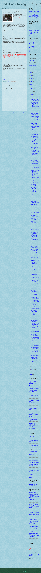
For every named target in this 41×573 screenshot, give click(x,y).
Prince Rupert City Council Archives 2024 (33, 391)
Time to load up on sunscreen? (34, 314)
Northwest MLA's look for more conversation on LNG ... (34, 272)
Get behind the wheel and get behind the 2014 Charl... (35, 324)
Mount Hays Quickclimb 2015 (33, 503)
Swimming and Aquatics (32, 515)
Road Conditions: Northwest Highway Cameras (33, 397)
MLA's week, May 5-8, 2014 (35, 292)
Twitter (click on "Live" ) (32, 65)
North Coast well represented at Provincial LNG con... (35, 202)
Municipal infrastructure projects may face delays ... (35, 283)
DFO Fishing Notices (32, 409)
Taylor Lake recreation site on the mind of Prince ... (35, 252)
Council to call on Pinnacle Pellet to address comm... (35, 261)
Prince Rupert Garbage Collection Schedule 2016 (33, 406)
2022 (31, 72)
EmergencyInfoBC (32, 413)
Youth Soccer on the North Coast (34, 514)
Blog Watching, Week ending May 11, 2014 (34, 291)
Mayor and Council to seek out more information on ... (35, 341)
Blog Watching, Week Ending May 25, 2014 (34, 158)
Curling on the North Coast (33, 528)
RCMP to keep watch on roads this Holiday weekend (34, 236)
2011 (31, 375)
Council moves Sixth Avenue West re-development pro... (34, 255)
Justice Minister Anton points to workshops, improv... (34, 266)
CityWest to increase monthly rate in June (34, 358)
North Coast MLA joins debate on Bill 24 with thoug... (34, 114)
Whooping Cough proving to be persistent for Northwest (35, 332)
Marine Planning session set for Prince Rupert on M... (35, 301)
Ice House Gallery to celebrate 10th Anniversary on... (34, 185)
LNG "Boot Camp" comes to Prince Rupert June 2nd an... (35, 151)
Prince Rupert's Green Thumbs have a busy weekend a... (34, 103)
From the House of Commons (33, 442)
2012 (31, 374)
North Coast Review (14, 4)
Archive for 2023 (31, 42)
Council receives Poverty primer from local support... (34, 364)
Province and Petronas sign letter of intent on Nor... (35, 356)
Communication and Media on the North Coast (33, 454)
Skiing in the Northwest (32, 523)
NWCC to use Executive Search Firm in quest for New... (35, 298)
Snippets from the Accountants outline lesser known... (34, 280)
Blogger (25, 571)
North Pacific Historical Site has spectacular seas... (35, 343)
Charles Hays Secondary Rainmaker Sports (33, 493)
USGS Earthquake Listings (33, 419)
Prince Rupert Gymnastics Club (34, 508)
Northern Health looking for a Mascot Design (35, 304)
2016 (31, 81)
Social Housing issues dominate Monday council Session (35, 258)
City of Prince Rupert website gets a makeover (35, 161)
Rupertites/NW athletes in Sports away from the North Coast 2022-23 (34, 540)
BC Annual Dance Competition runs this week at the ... (34, 335)
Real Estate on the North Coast (34, 470)
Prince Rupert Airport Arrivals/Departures (32, 424)
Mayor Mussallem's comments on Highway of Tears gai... (35, 275)
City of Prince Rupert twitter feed (34, 402)
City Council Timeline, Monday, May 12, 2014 (35, 263)
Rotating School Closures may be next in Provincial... (35, 269)
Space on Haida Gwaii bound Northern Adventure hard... (34, 321)
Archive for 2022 (31, 43)
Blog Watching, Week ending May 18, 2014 (34, 222)
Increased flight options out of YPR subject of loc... (35, 135)
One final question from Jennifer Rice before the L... (35, 100)
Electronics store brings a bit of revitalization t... (35, 353)
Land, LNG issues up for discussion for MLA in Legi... (34, 233)
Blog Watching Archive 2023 (33, 60)
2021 (31, 74)
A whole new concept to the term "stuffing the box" (35, 163)
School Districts (31, 436)
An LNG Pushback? (34, 204)
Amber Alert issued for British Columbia (34, 250)
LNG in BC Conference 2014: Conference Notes (35, 199)
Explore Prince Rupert (32, 383)
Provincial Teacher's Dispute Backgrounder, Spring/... (35, 216)
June (32, 94)
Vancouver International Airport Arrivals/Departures (34, 428)
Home (14, 112)
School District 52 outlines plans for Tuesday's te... (35, 191)
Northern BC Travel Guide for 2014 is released (35, 117)
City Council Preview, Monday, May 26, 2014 (35, 143)
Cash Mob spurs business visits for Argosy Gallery (35, 338)
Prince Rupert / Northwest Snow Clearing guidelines (34, 35)
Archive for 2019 (31, 47)
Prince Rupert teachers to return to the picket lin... (35, 119)
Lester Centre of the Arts (33, 484)
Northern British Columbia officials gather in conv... (35, 308)
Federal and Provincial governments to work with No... (35, 132)
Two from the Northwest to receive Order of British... (35, 106)
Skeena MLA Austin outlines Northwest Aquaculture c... (35, 348)
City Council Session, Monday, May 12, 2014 (35, 286)
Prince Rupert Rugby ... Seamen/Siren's (32, 531)
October (32, 88)
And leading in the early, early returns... (34, 316)
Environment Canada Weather (33, 414)
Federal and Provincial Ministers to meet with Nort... (34, 137)
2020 (31, 75)
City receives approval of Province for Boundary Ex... (34, 225)
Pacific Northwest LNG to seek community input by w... (35, 242)
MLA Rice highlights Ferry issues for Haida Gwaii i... (35, 351)
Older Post (25, 112)
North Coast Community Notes (33, 466)
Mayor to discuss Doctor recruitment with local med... (34, 210)
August (32, 91)
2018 (31, 78)
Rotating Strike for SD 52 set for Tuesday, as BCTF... (34, 219)
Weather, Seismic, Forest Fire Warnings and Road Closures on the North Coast (34, 477)
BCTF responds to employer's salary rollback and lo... (34, 188)
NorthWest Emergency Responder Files (32, 382)
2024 (31, 69)
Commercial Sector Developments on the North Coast (33, 451)
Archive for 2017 (31, 50)
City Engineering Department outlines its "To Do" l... (35, 360)
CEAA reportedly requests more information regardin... (35, 171)
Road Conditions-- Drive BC (33, 395)
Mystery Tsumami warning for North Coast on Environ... (35, 168)
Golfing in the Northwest (32, 537)
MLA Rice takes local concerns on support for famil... (35, 295)
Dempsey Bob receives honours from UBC (34, 154)
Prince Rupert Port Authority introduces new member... (35, 140)
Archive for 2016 (31, 51)
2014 (31, 84)
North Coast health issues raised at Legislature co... (35, 121)
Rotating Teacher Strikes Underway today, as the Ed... (35, 148)
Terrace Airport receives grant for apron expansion (35, 180)
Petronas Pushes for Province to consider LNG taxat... (35, 194)
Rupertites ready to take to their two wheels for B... (35, 156)
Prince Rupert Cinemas (32, 485)
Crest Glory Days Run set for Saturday (35, 318)
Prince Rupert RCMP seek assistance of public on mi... (35, 247)
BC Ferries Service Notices (33, 408)
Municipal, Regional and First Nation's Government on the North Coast (33, 464)
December (32, 85)
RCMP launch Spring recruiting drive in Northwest (34, 311)
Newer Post (4, 112)
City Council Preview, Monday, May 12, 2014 (35, 288)
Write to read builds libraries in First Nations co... (35, 129)
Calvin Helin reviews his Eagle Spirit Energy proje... (34, 174)
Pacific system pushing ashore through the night (35, 182)
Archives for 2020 (32, 46)
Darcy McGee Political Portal (33, 445)
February (32, 369)
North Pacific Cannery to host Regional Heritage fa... (35, 207)
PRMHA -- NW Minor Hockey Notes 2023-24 (33, 499)
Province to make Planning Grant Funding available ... (35, 230)
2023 (31, 71)
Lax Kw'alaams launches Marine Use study (34, 111)
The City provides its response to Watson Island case (34, 109)
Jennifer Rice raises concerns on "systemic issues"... (34, 124)
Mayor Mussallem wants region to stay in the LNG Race (35, 177)
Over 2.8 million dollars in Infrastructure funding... (35, 165)
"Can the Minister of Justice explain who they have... (35, 239)
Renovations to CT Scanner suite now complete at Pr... (35, 197)
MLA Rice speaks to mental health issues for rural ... (35, 329)
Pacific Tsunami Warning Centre (34, 420)
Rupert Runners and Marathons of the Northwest (34, 536)
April (32, 366)
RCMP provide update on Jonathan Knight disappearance (35, 213)
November (32, 87)
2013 (31, 372)
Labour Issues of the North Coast (34, 462)
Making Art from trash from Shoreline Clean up (35, 278)
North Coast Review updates (33, 25)
